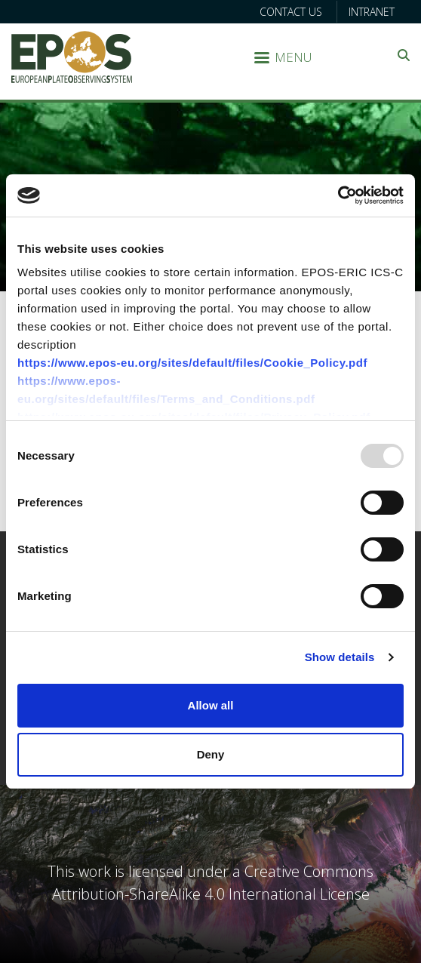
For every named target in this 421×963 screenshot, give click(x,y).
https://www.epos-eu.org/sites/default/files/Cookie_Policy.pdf (192, 362)
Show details (340, 657)
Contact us (291, 12)
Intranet (372, 12)
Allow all (211, 705)
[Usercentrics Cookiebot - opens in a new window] (338, 195)
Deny (211, 754)
